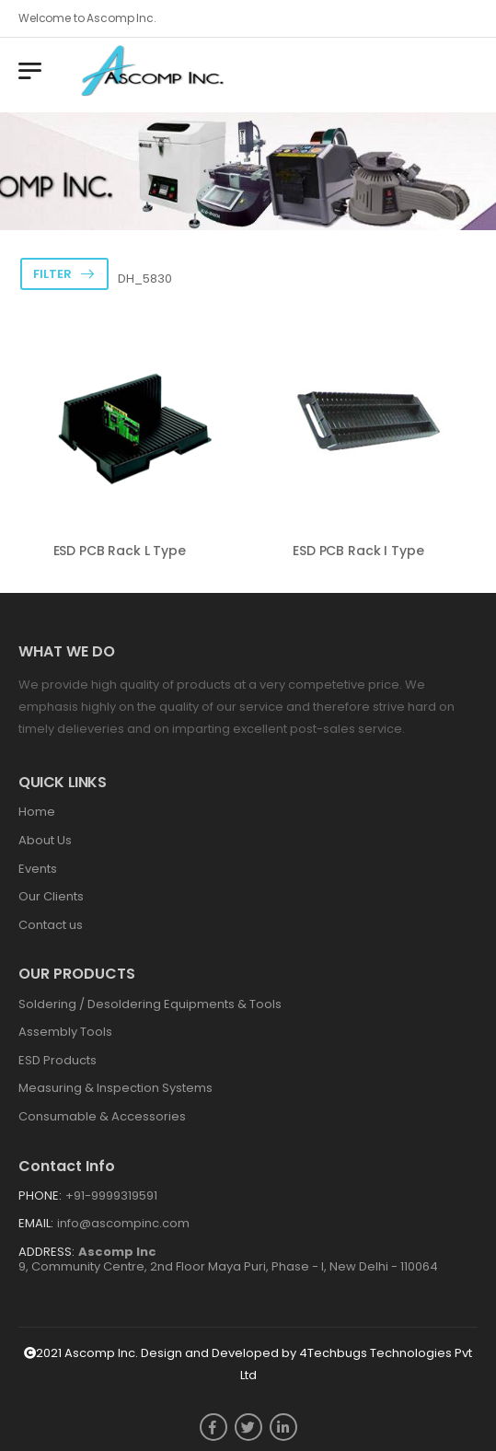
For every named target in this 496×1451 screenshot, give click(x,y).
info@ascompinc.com (123, 1223)
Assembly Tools (65, 1031)
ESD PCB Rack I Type (358, 550)
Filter (52, 274)
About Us (45, 840)
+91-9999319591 (111, 1195)
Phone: (40, 1195)
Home (36, 811)
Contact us (50, 925)
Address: (46, 1251)
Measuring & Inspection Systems (115, 1088)
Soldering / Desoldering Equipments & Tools (150, 1004)
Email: (35, 1223)
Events (37, 868)
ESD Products (57, 1060)
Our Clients (51, 896)
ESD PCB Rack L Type (119, 550)
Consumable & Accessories (102, 1116)
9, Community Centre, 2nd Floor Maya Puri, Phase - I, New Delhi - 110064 (228, 1259)
